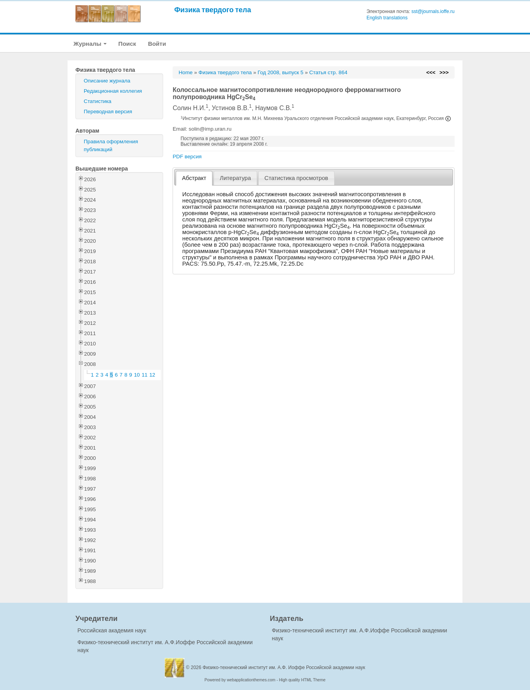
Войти (157, 43)
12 (152, 375)
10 (137, 375)
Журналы (90, 43)
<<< (430, 72)
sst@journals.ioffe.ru (433, 11)
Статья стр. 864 (328, 72)
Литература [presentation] (235, 178)
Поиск (127, 43)
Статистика (97, 101)
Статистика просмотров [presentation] (296, 178)
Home (186, 72)
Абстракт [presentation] (194, 178)
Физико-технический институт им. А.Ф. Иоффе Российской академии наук (284, 667)
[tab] (194, 178)
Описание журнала (107, 81)
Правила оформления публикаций (111, 145)
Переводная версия (108, 111)
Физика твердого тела (212, 9)
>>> (444, 72)
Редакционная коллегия (113, 91)
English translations (387, 18)
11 (145, 375)
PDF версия (187, 156)
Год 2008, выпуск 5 (280, 72)
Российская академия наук (111, 630)
